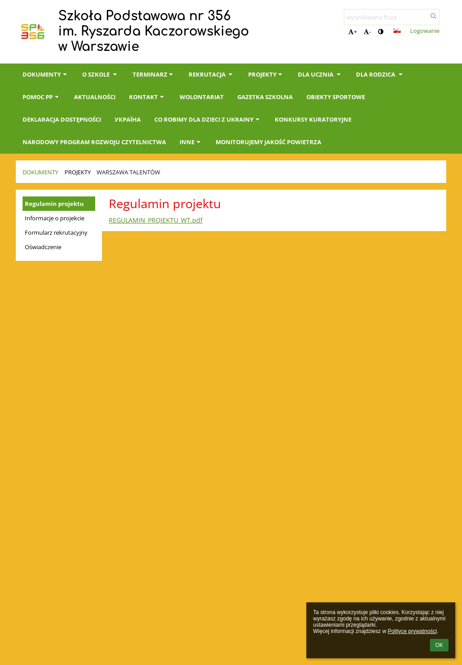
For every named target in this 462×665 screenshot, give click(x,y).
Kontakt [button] (147, 97)
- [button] (367, 31)
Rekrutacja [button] (212, 74)
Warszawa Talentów (128, 172)
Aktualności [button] (95, 97)
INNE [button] (191, 142)
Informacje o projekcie (54, 218)
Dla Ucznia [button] (320, 74)
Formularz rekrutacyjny (56, 232)
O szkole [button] (100, 74)
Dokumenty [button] (46, 74)
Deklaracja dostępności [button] (62, 119)
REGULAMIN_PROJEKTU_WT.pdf (156, 220)
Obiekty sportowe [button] (335, 97)
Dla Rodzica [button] (380, 74)
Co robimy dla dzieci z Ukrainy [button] (207, 119)
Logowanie (424, 31)
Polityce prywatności (412, 631)
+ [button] (352, 31)
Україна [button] (128, 119)
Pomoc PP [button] (41, 97)
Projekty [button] (266, 74)
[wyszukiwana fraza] (391, 17)
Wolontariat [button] (202, 97)
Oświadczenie (43, 247)
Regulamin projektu (54, 204)
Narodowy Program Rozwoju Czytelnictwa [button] (94, 142)
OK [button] (439, 645)
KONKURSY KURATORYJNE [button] (313, 119)
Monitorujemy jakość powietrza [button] (268, 142)
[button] (397, 30)
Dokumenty (40, 172)
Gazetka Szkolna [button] (265, 97)
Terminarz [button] (154, 74)
